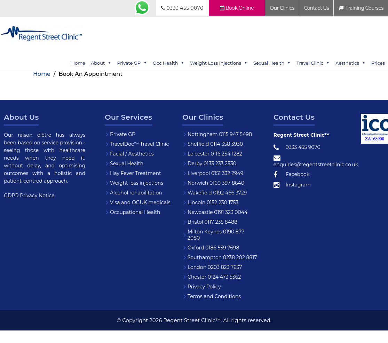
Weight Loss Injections (219, 63)
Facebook (291, 174)
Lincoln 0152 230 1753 (213, 202)
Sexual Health (272, 63)
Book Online (237, 8)
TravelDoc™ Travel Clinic (139, 144)
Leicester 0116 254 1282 (215, 154)
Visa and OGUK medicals (140, 202)
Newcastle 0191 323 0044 (217, 212)
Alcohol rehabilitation (136, 193)
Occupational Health (135, 212)
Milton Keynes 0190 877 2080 (216, 235)
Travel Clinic (313, 63)
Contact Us (316, 8)
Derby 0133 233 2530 (212, 163)
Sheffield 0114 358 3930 (215, 144)
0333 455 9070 (182, 8)
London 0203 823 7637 (215, 267)
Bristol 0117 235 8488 (212, 222)
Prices (378, 63)
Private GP (132, 63)
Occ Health (168, 63)
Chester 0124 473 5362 (214, 277)
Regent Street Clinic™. (192, 320)
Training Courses (361, 8)
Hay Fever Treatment (135, 173)
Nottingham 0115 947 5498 (220, 134)
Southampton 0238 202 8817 (222, 257)
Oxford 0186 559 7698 (213, 248)
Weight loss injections (136, 183)
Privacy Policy (204, 287)
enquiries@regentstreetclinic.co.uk (316, 161)
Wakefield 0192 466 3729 (217, 193)
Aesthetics (350, 63)
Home (78, 63)
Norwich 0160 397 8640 (216, 183)
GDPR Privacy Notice (29, 195)
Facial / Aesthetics (131, 154)
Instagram (292, 185)
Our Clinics (282, 8)
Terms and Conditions (214, 296)
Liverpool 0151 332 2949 (215, 173)
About (101, 63)
